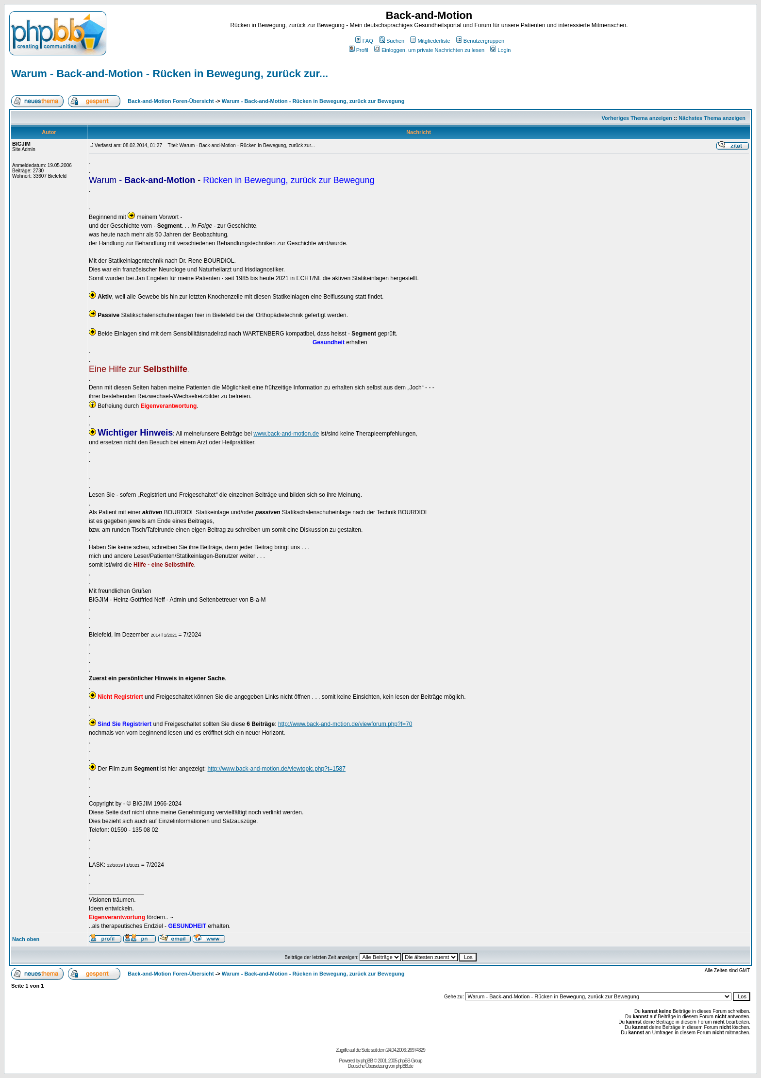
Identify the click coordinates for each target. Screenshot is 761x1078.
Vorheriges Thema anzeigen (637, 118)
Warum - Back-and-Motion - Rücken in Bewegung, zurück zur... (169, 73)
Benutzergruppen (480, 41)
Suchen (391, 41)
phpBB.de (404, 1066)
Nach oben (25, 939)
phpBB (367, 1060)
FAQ (364, 41)
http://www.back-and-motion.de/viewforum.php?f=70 (345, 724)
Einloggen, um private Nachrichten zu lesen (429, 50)
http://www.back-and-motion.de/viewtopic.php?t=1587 (276, 768)
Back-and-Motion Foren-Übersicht (171, 101)
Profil (358, 50)
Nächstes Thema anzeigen (711, 118)
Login (500, 50)
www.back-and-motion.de (286, 433)
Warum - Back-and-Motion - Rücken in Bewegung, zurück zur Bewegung (313, 101)
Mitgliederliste (430, 41)
